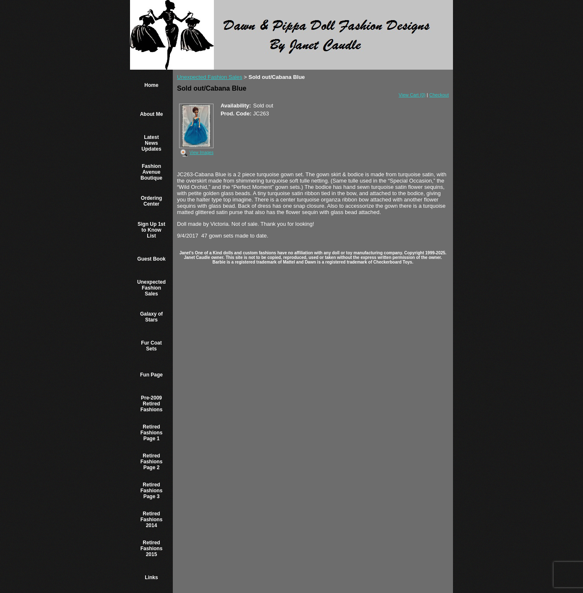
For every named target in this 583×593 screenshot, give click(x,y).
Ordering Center (151, 201)
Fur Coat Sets (151, 346)
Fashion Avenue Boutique (151, 172)
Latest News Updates (151, 143)
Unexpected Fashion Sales (151, 288)
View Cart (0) (412, 94)
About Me (151, 114)
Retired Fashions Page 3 (152, 490)
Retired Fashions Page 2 (152, 461)
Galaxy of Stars (151, 317)
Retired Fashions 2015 (152, 548)
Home (151, 85)
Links (151, 577)
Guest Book (151, 259)
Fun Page (151, 375)
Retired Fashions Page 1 (152, 432)
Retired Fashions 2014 (152, 519)
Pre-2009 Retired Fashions (152, 404)
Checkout (439, 94)
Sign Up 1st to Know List (151, 230)
